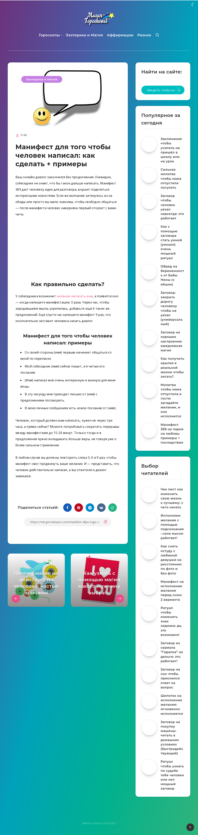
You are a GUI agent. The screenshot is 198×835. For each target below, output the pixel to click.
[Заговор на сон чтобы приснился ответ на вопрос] (149, 675)
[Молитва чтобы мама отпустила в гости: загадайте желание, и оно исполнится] (149, 390)
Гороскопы (49, 35)
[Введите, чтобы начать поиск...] (162, 90)
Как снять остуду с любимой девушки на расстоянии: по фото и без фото (171, 559)
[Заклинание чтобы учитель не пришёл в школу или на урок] (149, 144)
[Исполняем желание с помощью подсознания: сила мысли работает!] (149, 521)
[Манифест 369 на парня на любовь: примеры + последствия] (149, 430)
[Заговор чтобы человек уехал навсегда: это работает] (149, 201)
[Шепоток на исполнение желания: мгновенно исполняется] (149, 701)
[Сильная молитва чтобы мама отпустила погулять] (149, 175)
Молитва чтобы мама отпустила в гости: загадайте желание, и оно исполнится (171, 400)
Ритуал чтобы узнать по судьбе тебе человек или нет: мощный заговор (172, 775)
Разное (144, 35)
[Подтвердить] (179, 90)
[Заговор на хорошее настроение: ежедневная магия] (149, 338)
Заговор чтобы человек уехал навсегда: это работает (172, 207)
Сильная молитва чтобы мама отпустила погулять (171, 178)
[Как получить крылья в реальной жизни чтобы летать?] (149, 364)
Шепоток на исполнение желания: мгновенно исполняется (172, 705)
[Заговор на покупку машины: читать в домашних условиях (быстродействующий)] (149, 727)
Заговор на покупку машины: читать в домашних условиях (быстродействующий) (172, 737)
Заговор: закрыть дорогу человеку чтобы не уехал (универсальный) (172, 308)
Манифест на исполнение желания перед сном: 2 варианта (172, 591)
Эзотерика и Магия (84, 35)
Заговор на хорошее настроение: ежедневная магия (172, 341)
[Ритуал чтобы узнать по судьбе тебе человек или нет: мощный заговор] (149, 767)
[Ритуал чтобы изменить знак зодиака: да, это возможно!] (149, 613)
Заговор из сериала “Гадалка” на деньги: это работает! (172, 652)
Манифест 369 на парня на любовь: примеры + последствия (172, 434)
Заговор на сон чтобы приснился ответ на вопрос (170, 678)
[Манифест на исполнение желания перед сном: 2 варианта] (149, 587)
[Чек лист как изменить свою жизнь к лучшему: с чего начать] (149, 495)
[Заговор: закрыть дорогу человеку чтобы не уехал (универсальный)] (149, 298)
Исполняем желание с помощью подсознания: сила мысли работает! (172, 527)
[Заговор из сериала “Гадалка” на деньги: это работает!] (149, 648)
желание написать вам (75, 296)
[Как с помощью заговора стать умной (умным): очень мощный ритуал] (149, 232)
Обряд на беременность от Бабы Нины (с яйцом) (172, 275)
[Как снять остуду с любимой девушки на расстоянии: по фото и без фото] (149, 552)
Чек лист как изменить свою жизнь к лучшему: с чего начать (172, 498)
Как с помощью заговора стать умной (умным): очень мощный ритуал (171, 242)
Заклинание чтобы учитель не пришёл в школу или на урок (171, 150)
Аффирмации (120, 35)
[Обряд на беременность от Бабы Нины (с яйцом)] (149, 272)
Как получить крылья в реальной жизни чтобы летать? (172, 367)
